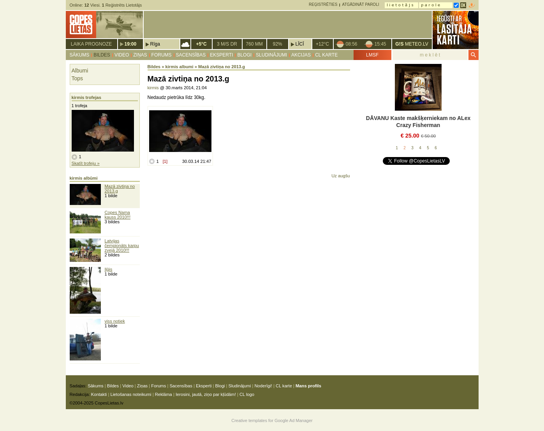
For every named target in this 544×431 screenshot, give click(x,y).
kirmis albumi (179, 66)
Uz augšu (340, 175)
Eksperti (221, 55)
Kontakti (99, 394)
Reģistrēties (323, 4)
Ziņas (140, 55)
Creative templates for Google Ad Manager (272, 420)
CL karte (326, 55)
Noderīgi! (263, 385)
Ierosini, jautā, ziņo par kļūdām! (206, 394)
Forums (161, 55)
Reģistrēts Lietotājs (122, 5)
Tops (77, 78)
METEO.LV (411, 44)
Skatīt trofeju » (86, 163)
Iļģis (109, 269)
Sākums (80, 55)
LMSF (372, 55)
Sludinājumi (271, 55)
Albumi (80, 70)
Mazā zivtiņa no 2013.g (221, 66)
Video (121, 55)
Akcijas (301, 55)
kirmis (153, 87)
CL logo (246, 394)
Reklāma (163, 394)
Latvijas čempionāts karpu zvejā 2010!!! (122, 245)
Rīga (155, 44)
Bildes (101, 55)
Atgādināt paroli (360, 4)
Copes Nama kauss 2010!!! (118, 214)
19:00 (131, 44)
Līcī (300, 44)
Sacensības (191, 55)
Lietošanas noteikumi (130, 394)
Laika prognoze (91, 44)
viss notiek (115, 321)
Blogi (244, 55)
